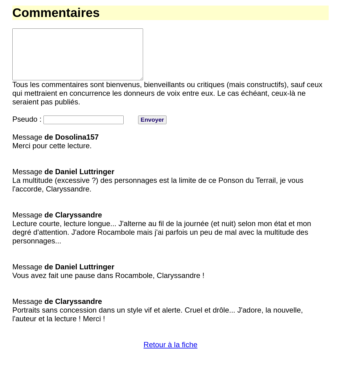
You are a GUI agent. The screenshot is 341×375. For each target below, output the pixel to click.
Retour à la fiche (171, 356)
